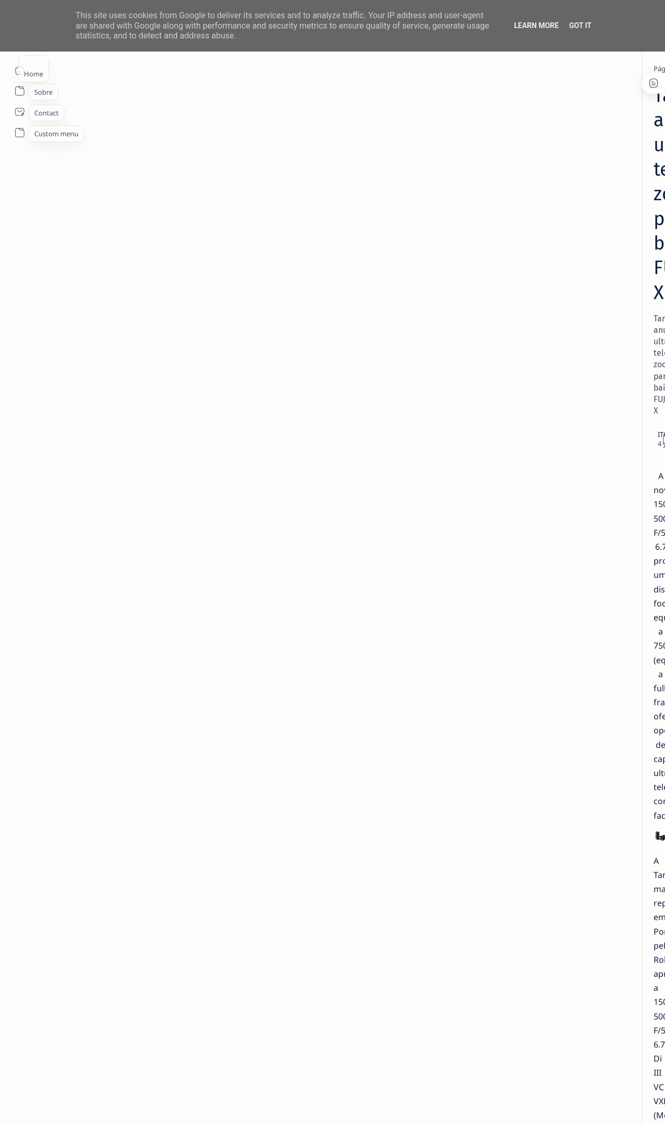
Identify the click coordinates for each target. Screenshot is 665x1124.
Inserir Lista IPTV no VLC (554, 405)
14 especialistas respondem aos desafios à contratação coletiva (570, 201)
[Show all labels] (523, 567)
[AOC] (528, 516)
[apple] (528, 542)
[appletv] (603, 542)
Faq (597, 601)
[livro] (545, 181)
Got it (580, 25)
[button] (586, 1103)
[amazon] (528, 490)
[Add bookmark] (425, 170)
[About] (19, 91)
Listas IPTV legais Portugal (559, 326)
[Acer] (528, 464)
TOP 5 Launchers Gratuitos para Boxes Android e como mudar (569, 366)
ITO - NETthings (99, 1103)
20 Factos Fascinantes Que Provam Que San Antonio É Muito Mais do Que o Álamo (572, 280)
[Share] (455, 170)
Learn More (536, 25)
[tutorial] (551, 391)
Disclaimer (534, 601)
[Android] (547, 346)
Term (500, 601)
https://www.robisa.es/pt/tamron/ (208, 934)
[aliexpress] (603, 464)
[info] (544, 255)
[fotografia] (133, 68)
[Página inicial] (19, 70)
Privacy (571, 601)
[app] (603, 516)
